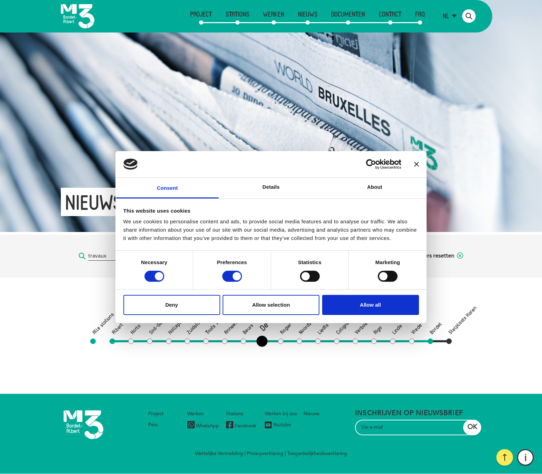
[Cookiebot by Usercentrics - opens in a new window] (371, 164)
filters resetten (440, 256)
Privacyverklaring (265, 453)
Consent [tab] (167, 188)
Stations (237, 14)
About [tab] (374, 187)
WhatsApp (203, 425)
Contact (390, 14)
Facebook (241, 425)
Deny (171, 305)
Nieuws (307, 14)
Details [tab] (271, 187)
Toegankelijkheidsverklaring (317, 453)
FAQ (420, 14)
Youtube (278, 424)
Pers (153, 424)
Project (201, 14)
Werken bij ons (281, 413)
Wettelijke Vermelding (219, 453)
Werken (273, 14)
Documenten (348, 14)
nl (446, 15)
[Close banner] (416, 164)
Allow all (370, 305)
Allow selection (271, 305)
